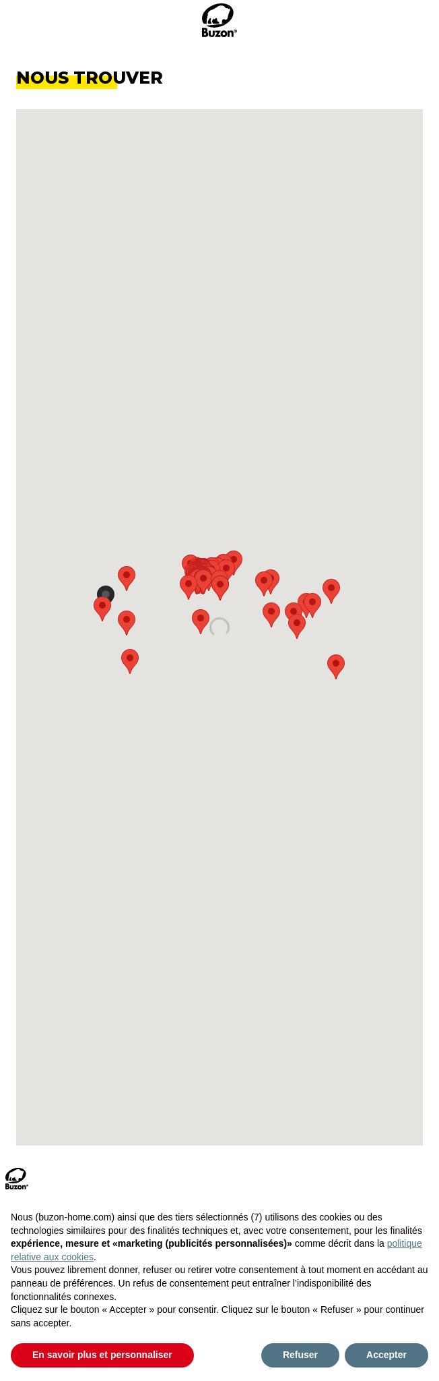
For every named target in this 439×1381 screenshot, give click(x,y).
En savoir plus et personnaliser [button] (102, 1354)
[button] (270, 581)
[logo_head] (219, 20)
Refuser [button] (300, 1354)
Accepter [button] (386, 1354)
